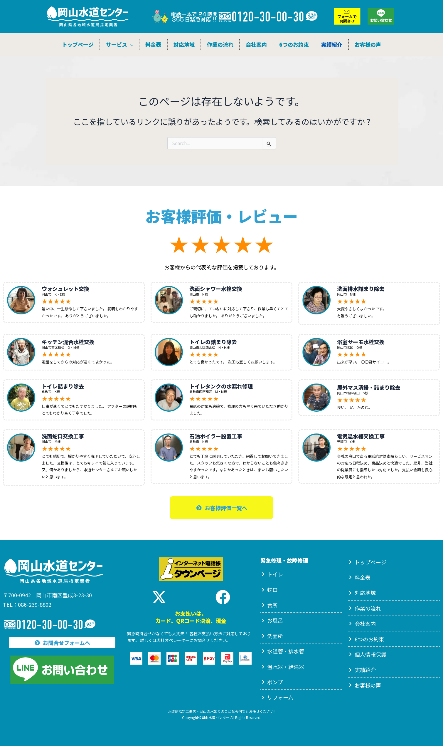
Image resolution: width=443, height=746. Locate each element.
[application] (130, 44)
